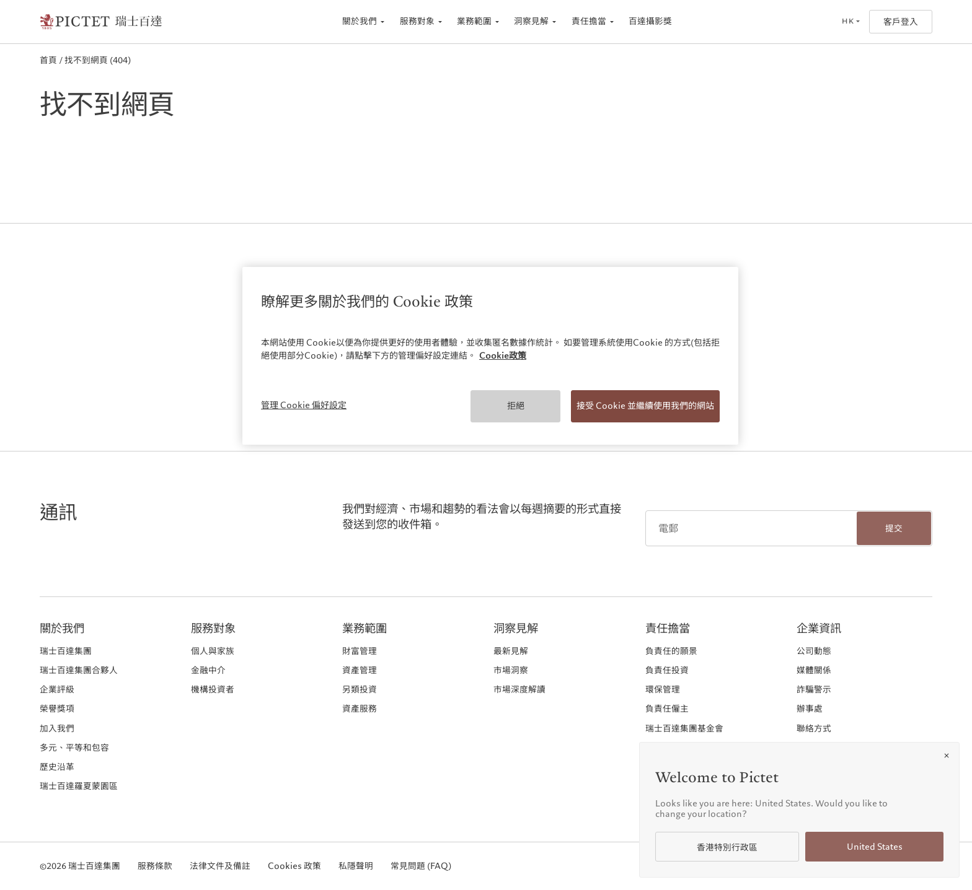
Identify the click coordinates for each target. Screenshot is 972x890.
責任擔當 (589, 21)
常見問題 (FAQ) (421, 866)
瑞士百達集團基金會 (684, 728)
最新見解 (510, 651)
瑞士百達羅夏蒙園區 (79, 786)
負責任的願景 (671, 651)
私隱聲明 (355, 866)
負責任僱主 (667, 708)
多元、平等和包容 (74, 747)
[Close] (946, 756)
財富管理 (359, 651)
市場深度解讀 (519, 689)
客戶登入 (900, 22)
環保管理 (662, 689)
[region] (490, 356)
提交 (894, 528)
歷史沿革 (57, 766)
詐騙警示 (814, 689)
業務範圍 (474, 21)
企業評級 (57, 689)
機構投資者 (212, 689)
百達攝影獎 (650, 21)
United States (875, 847)
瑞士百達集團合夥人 (79, 670)
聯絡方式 (814, 728)
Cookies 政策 (294, 866)
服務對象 (417, 21)
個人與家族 (212, 651)
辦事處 (810, 708)
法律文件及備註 (220, 866)
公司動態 (814, 651)
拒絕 (515, 405)
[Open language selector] (850, 21)
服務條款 (155, 866)
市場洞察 (510, 670)
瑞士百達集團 (66, 651)
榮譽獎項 (57, 708)
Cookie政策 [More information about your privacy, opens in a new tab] (502, 355)
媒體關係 (814, 670)
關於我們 (359, 21)
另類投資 (359, 689)
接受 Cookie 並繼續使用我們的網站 (645, 405)
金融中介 (208, 670)
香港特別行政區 (727, 847)
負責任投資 (667, 670)
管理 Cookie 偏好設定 (304, 405)
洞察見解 (531, 21)
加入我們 (57, 728)
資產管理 (359, 670)
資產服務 (359, 708)
